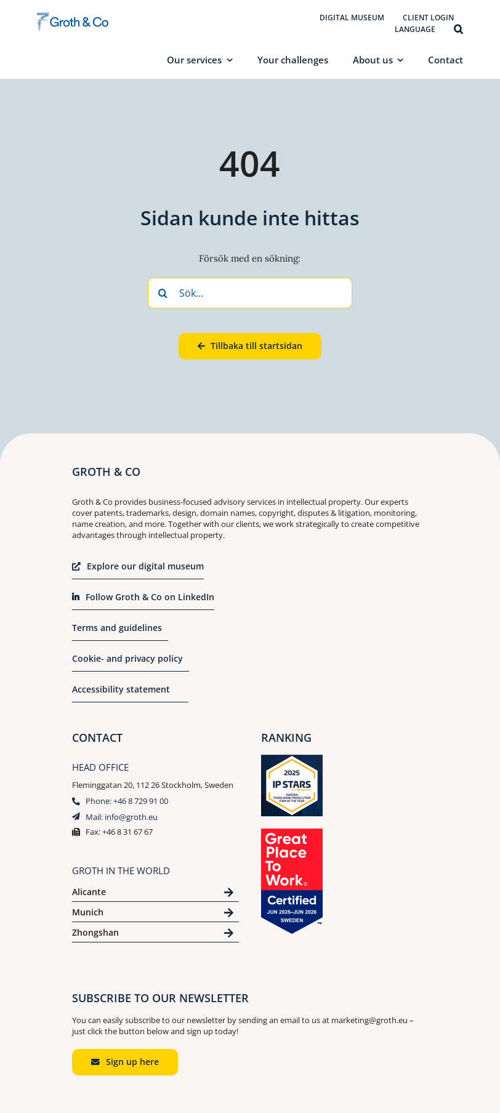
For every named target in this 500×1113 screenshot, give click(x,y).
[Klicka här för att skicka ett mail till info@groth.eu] (115, 819)
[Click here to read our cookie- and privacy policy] (130, 662)
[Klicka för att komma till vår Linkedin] (143, 601)
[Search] (163, 293)
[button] (458, 30)
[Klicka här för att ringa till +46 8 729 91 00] (120, 803)
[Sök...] (250, 293)
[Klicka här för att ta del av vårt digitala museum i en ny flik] (137, 570)
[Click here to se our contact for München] (155, 914)
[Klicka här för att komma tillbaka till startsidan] (250, 346)
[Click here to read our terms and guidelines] (120, 631)
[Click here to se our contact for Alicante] (155, 894)
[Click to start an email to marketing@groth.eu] (124, 1062)
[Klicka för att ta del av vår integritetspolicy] (130, 693)
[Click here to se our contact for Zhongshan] (155, 934)
